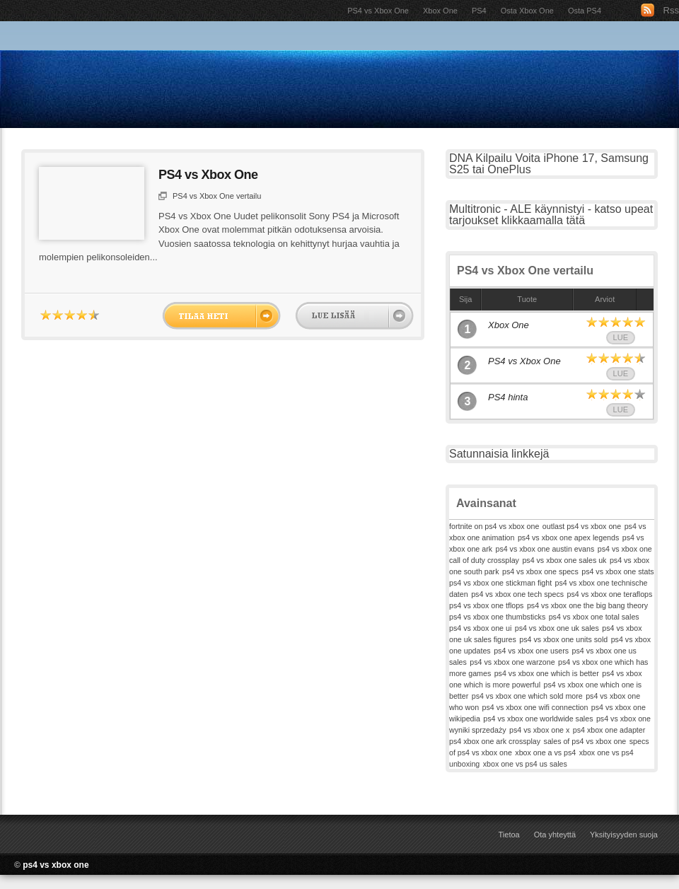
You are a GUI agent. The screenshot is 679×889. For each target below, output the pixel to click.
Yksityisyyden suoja (624, 834)
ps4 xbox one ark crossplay (494, 741)
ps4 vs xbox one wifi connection (535, 707)
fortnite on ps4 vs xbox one (494, 526)
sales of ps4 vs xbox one (585, 741)
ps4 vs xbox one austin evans (544, 549)
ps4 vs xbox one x (539, 730)
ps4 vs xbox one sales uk (564, 560)
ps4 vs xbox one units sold (563, 639)
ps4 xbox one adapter (609, 730)
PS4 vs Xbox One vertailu (217, 196)
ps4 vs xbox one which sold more (527, 696)
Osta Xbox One (527, 10)
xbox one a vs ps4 (545, 752)
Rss (671, 10)
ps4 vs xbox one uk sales (557, 628)
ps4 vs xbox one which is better (546, 673)
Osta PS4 (584, 10)
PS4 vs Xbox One (378, 10)
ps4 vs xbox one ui (480, 628)
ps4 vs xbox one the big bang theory (587, 605)
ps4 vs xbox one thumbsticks (497, 616)
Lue (620, 337)
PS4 (479, 10)
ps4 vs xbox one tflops (486, 605)
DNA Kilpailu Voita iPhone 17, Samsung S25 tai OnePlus (549, 163)
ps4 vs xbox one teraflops (610, 594)
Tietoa (509, 834)
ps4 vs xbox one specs (540, 571)
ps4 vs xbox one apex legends (568, 537)
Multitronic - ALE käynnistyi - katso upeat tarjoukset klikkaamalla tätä (551, 214)
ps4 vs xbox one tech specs (517, 594)
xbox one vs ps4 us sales (525, 764)
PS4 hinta (508, 397)
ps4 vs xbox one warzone (512, 662)
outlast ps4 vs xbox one (581, 526)
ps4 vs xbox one (55, 865)
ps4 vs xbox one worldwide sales (538, 718)
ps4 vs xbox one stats (617, 571)
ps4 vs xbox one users (531, 650)
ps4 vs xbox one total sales (594, 616)
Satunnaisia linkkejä (499, 454)
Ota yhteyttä (555, 834)
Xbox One (440, 10)
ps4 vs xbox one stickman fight (500, 583)
